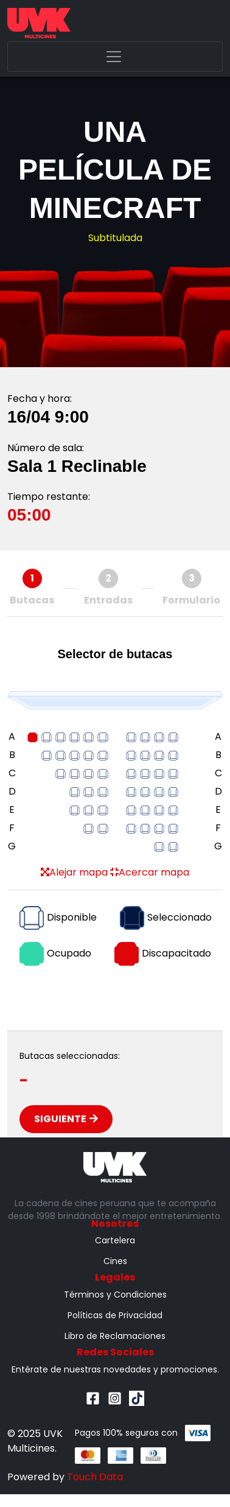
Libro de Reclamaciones (115, 1336)
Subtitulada (115, 238)
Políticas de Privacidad (115, 1315)
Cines (115, 1261)
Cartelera (115, 1240)
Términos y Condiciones (115, 1294)
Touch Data (95, 1477)
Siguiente (66, 1119)
